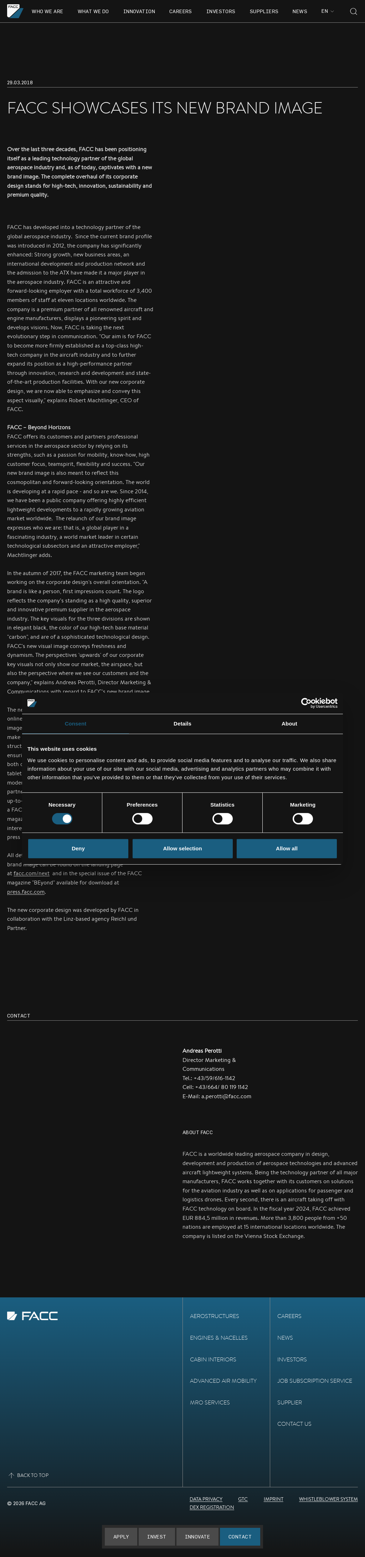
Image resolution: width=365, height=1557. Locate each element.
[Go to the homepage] (15, 11)
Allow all (287, 848)
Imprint (273, 1499)
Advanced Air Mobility (223, 1381)
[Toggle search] (353, 11)
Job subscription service (314, 1381)
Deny (78, 848)
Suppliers (264, 11)
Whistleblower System (328, 1499)
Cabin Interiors (213, 1359)
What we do (93, 11)
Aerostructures (214, 1316)
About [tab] (289, 724)
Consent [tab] (76, 724)
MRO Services (210, 1402)
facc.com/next (32, 873)
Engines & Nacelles (219, 1337)
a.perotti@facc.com (226, 1096)
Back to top (27, 1475)
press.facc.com (26, 892)
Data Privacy (206, 1499)
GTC (243, 1499)
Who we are (47, 11)
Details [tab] (182, 724)
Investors (221, 11)
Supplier (289, 1402)
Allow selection (182, 848)
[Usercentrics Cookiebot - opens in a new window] (306, 703)
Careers (180, 11)
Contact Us (294, 1424)
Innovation (139, 11)
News (300, 11)
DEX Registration (212, 1507)
